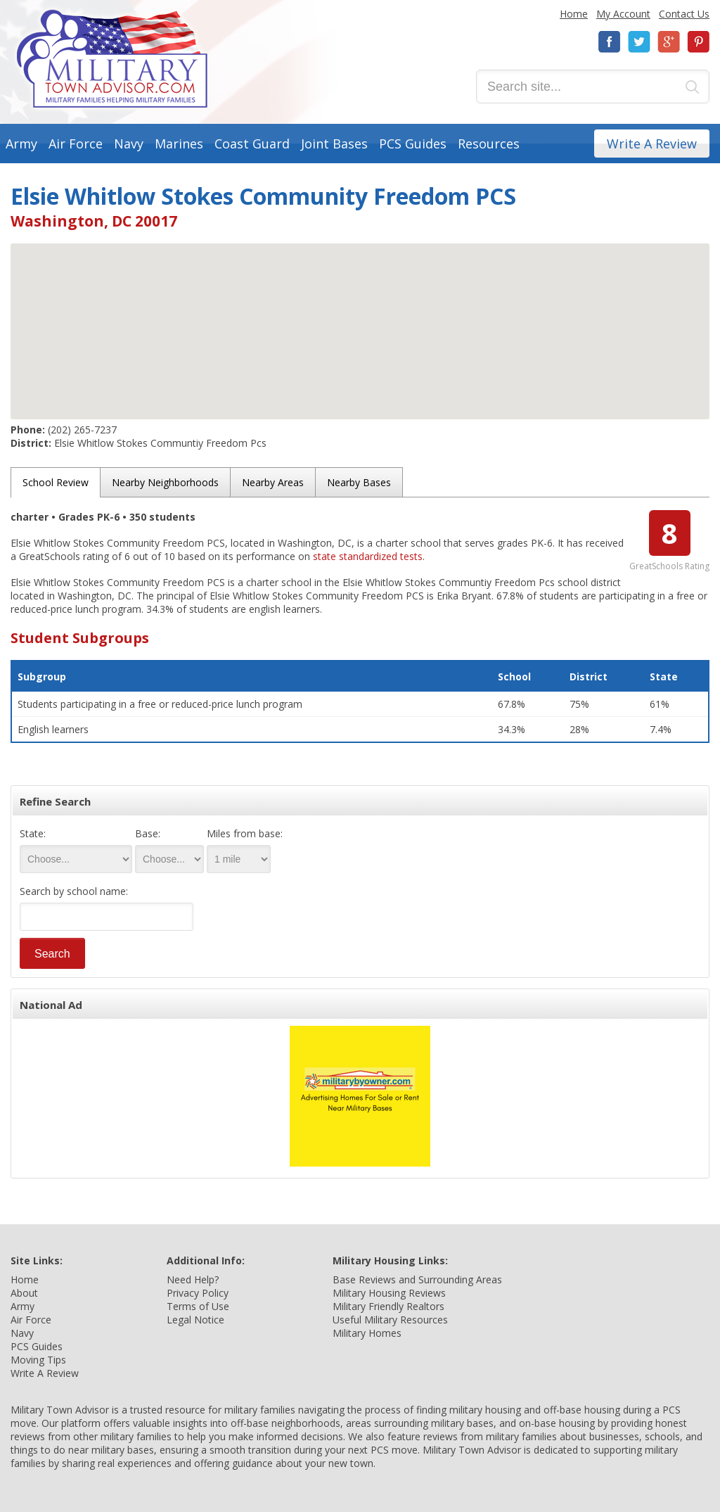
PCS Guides (412, 143)
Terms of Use (198, 1306)
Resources (489, 143)
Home (574, 13)
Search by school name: (74, 891)
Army (21, 143)
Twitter (639, 42)
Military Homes (367, 1333)
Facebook (609, 42)
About (24, 1293)
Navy (128, 143)
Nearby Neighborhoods (165, 482)
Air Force (76, 143)
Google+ (668, 42)
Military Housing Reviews (389, 1293)
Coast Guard (252, 143)
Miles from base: (245, 833)
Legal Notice (195, 1319)
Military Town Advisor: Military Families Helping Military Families (112, 59)
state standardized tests (368, 556)
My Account (623, 13)
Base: (147, 833)
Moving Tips (38, 1359)
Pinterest (698, 42)
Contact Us (684, 13)
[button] (360, 318)
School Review (55, 482)
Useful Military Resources (390, 1319)
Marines (179, 143)
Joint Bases (334, 143)
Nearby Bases (359, 482)
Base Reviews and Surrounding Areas (417, 1279)
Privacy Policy (198, 1293)
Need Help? (193, 1279)
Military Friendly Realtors (388, 1306)
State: (33, 833)
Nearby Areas (273, 482)
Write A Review (652, 143)
